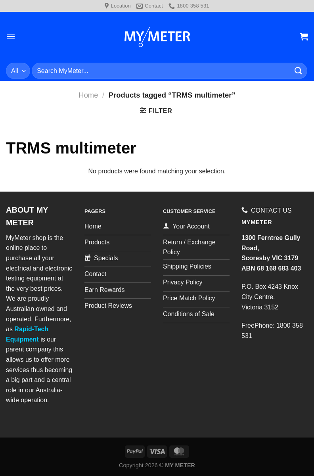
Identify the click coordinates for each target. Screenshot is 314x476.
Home (88, 95)
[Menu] (10, 36)
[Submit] (298, 71)
